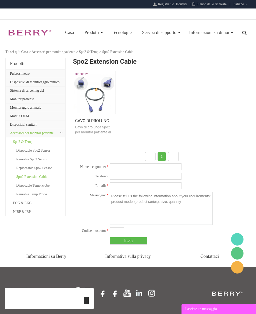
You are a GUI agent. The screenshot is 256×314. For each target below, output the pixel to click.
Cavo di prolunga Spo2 (99, 120)
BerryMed (237, 239)
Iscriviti (181, 4)
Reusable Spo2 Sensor (32, 159)
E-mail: (102, 186)
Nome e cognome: (94, 167)
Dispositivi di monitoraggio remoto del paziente (35, 83)
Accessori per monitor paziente (53, 52)
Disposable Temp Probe (33, 185)
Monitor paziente (22, 99)
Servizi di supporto (159, 32)
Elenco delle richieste (211, 4)
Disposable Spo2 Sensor (33, 150)
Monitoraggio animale (25, 107)
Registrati (165, 4)
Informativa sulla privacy (128, 256)
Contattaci (209, 256)
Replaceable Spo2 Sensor (34, 168)
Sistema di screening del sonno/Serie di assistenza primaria (34, 92)
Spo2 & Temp (88, 52)
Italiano (238, 4)
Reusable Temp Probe (31, 194)
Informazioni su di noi (209, 32)
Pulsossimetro (20, 73)
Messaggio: (99, 195)
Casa (69, 32)
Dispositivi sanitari (23, 124)
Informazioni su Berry (46, 256)
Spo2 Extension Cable (117, 52)
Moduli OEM (19, 116)
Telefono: (101, 176)
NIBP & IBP (22, 212)
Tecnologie (122, 32)
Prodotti (91, 32)
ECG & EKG (22, 203)
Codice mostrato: (95, 231)
